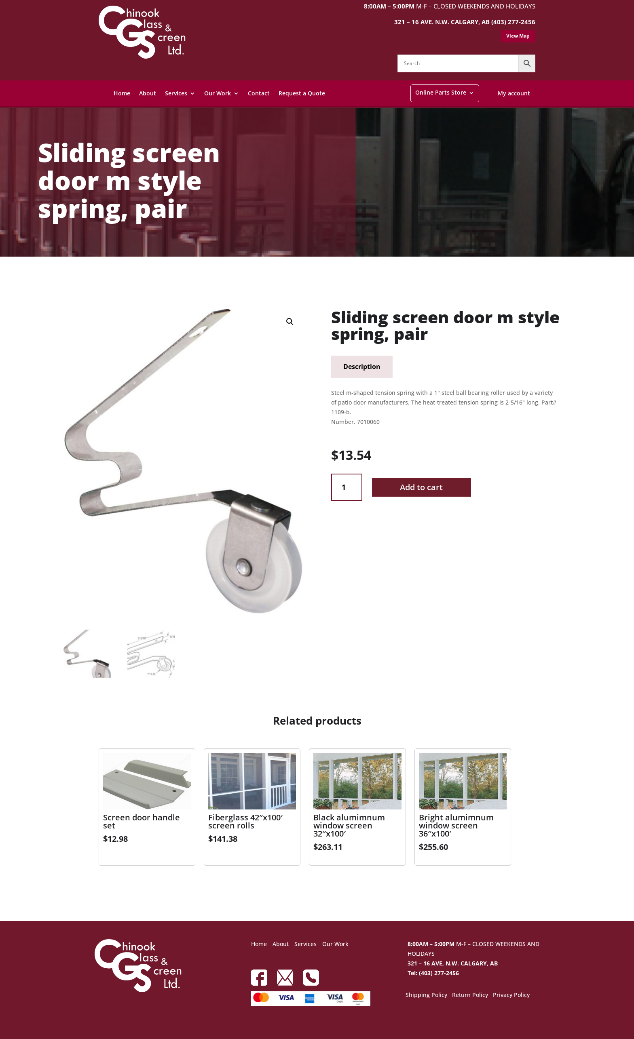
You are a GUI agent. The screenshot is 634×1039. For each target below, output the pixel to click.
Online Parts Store (440, 92)
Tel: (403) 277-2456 (433, 973)
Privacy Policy (511, 995)
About (147, 93)
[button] (290, 321)
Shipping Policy (426, 995)
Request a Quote (302, 93)
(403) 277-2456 (513, 22)
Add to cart (421, 487)
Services (176, 93)
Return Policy (470, 995)
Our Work (217, 93)
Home (122, 93)
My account (514, 93)
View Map (518, 35)
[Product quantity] (346, 487)
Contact (259, 93)
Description (361, 366)
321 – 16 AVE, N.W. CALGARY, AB (453, 963)
